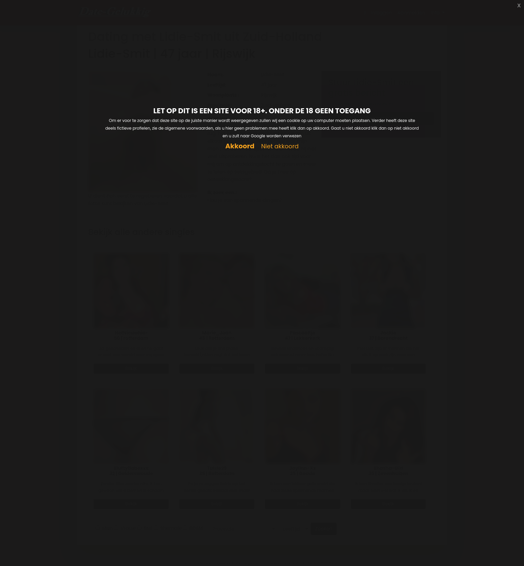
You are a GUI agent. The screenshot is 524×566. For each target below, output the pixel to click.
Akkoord (239, 146)
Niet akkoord (279, 146)
